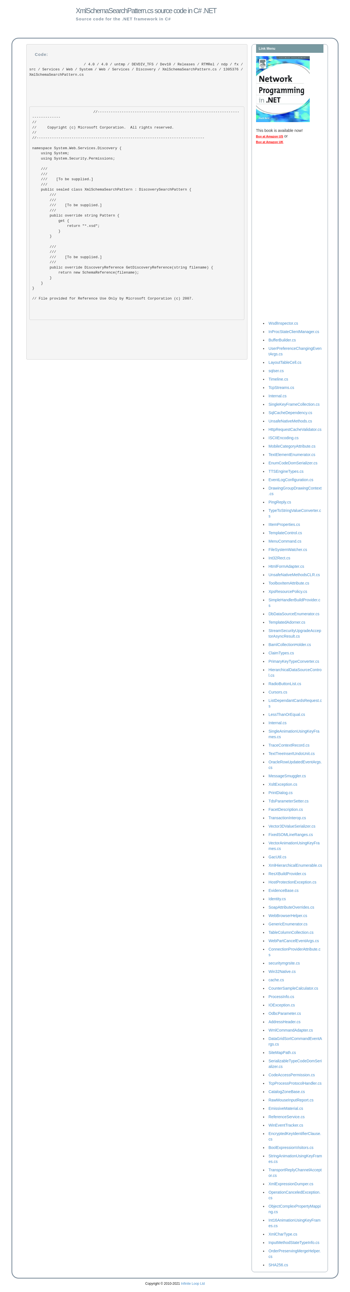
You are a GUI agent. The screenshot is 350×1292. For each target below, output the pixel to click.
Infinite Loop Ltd (193, 1284)
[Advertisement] (278, 234)
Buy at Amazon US (269, 136)
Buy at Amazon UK (269, 142)
